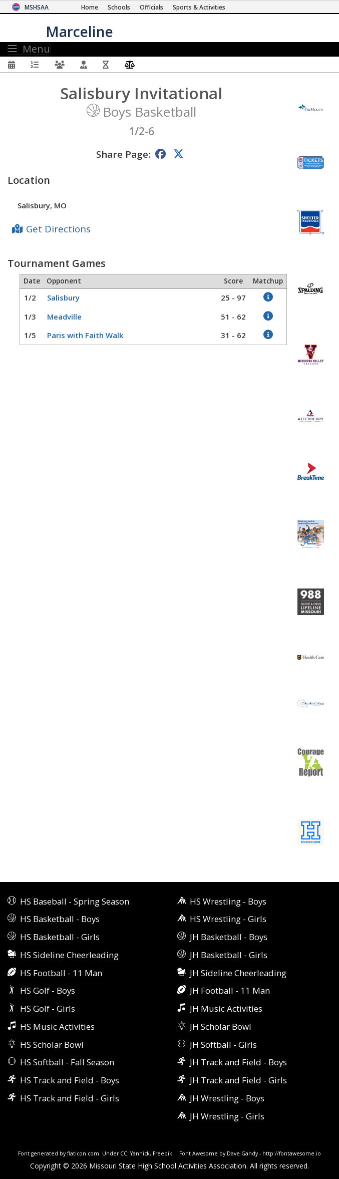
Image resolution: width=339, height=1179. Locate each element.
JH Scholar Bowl (220, 1026)
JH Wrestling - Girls (227, 1116)
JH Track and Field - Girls (238, 1080)
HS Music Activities (57, 1026)
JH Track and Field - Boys (238, 1062)
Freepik (162, 1153)
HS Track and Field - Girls (69, 1098)
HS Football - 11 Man (61, 973)
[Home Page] (89, 7)
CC (123, 1153)
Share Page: (123, 154)
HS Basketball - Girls (60, 937)
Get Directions (58, 228)
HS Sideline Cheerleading (69, 955)
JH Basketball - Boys (228, 937)
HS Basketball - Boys (60, 919)
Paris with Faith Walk (85, 335)
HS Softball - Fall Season (67, 1062)
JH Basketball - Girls (228, 955)
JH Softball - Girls (223, 1044)
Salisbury (63, 297)
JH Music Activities (226, 1008)
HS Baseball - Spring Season (74, 901)
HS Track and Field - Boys (69, 1080)
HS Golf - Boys (47, 990)
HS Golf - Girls (47, 1008)
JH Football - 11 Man (230, 990)
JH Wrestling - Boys (227, 1098)
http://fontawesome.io (291, 1153)
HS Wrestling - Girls (228, 919)
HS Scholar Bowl (52, 1044)
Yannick (140, 1153)
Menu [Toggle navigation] (29, 49)
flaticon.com (83, 1153)
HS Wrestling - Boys (228, 901)
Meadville (64, 317)
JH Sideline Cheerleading (238, 973)
